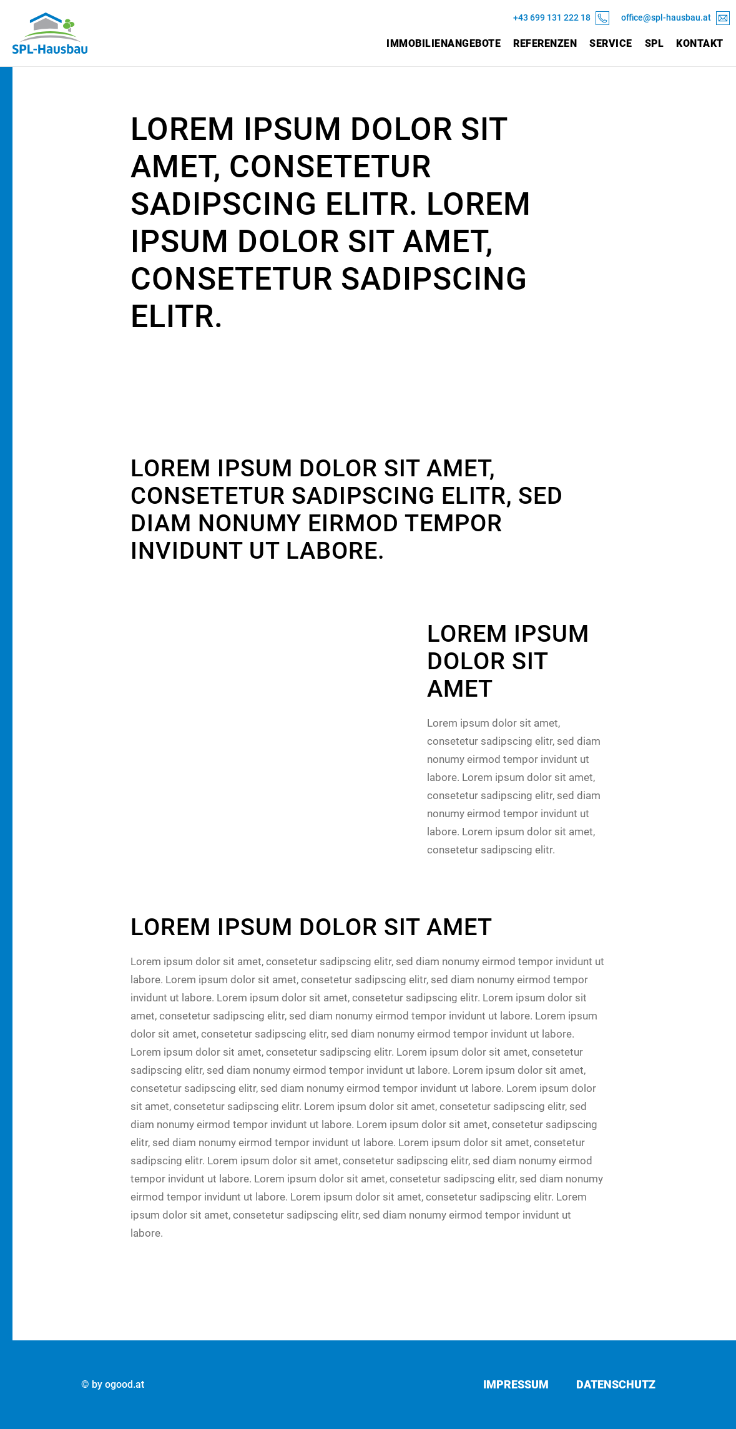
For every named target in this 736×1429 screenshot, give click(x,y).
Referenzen (545, 43)
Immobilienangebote (443, 43)
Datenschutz (615, 1384)
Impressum (516, 1384)
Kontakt (700, 43)
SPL (654, 43)
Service (610, 43)
